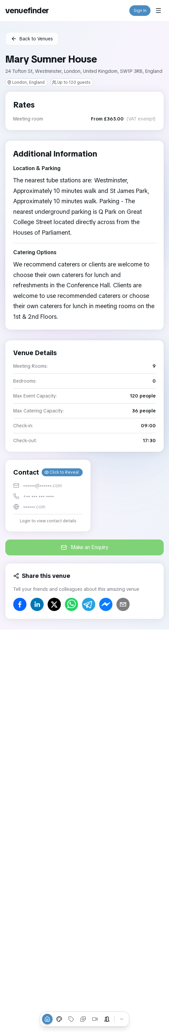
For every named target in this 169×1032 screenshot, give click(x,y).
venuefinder (27, 10)
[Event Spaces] (107, 1019)
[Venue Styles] (59, 1019)
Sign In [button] (140, 10)
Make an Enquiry (84, 547)
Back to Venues (32, 39)
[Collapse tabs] (121, 1019)
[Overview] (47, 1019)
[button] (48, 496)
